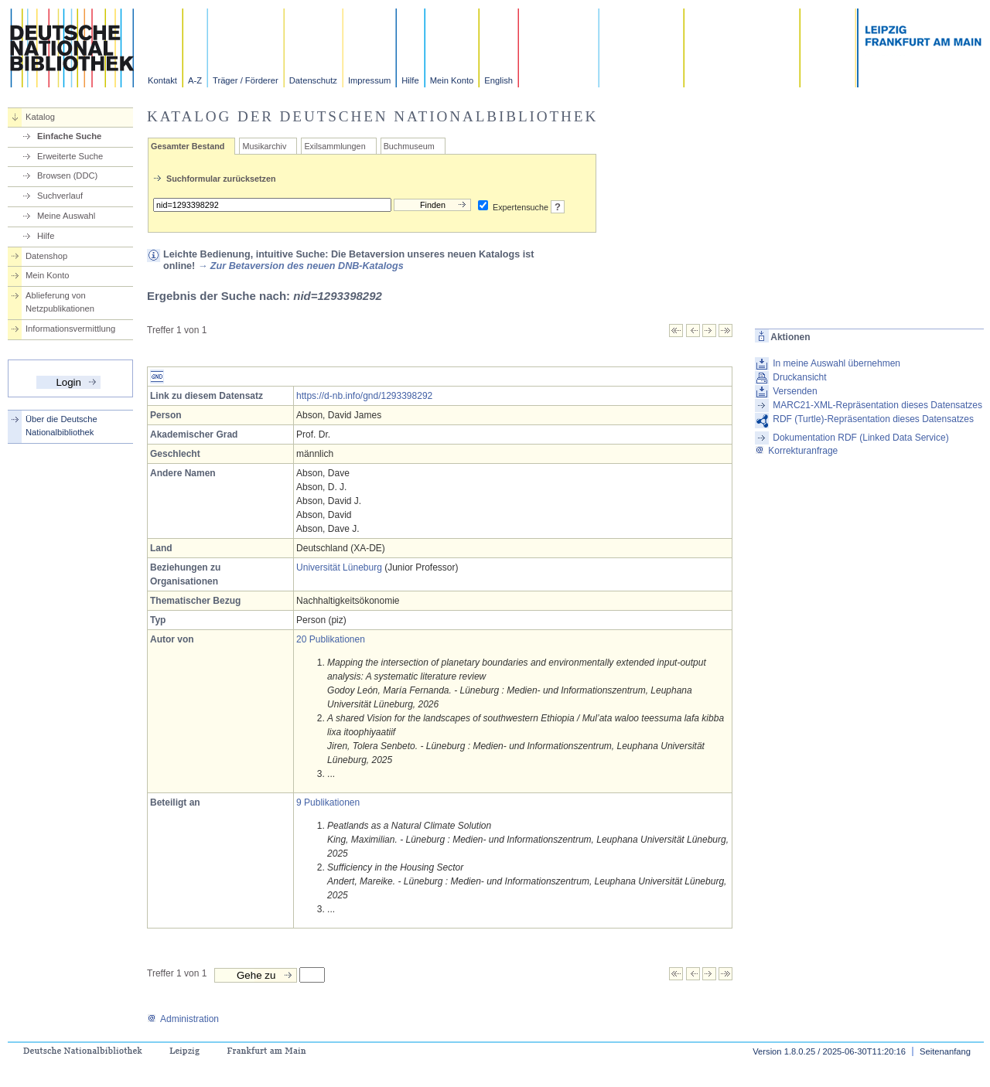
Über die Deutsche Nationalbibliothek (61, 425)
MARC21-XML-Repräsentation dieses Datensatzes (877, 405)
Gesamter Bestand (187, 146)
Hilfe (409, 80)
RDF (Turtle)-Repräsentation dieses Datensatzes (873, 419)
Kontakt (162, 80)
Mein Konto (452, 80)
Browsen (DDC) (67, 175)
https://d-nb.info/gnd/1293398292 (364, 395)
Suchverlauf (60, 195)
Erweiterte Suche (70, 156)
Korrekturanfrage (796, 450)
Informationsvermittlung (70, 328)
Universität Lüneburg (339, 567)
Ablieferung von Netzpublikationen (60, 302)
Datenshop (46, 256)
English (498, 80)
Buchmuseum (409, 146)
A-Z (195, 80)
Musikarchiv (264, 146)
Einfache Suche (69, 136)
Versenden (795, 391)
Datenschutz (313, 80)
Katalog (40, 116)
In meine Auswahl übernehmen (836, 363)
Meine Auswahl (66, 215)
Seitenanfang (945, 1051)
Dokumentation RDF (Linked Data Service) (860, 437)
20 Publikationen (330, 639)
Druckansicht (799, 377)
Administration (183, 1019)
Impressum (369, 80)
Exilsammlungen (334, 146)
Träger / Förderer (245, 80)
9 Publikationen (328, 802)
